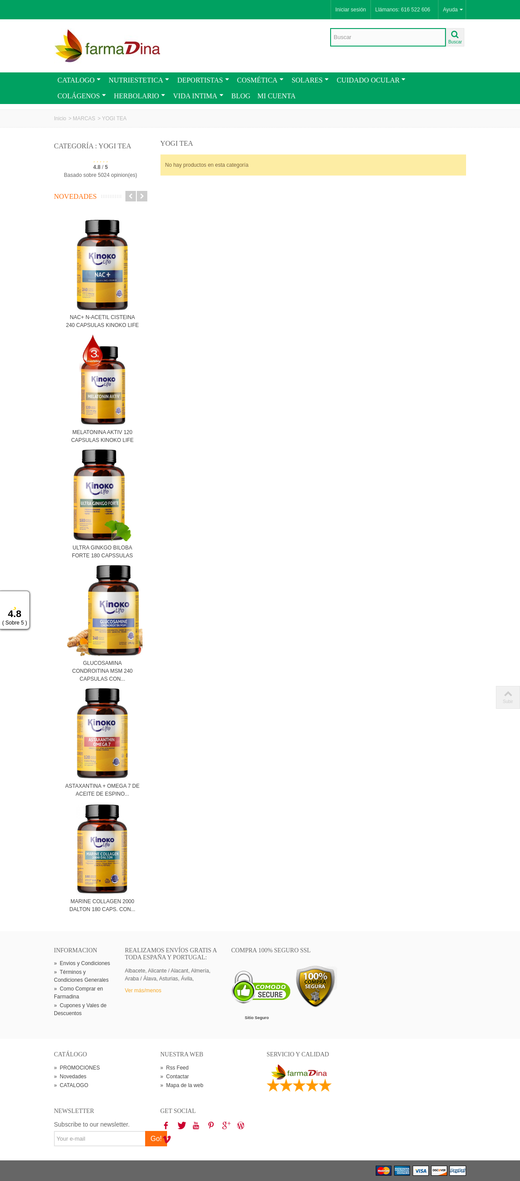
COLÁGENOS (81, 96)
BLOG (241, 96)
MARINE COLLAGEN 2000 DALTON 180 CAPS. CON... (102, 905)
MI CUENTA (276, 96)
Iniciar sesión (350, 10)
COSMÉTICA (260, 80)
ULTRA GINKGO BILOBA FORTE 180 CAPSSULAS (102, 552)
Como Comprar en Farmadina (78, 993)
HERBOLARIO (139, 96)
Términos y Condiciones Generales (81, 976)
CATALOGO (79, 80)
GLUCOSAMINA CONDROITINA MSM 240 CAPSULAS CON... (102, 671)
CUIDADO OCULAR (371, 80)
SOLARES (310, 80)
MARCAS (84, 118)
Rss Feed (174, 1068)
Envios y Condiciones (82, 963)
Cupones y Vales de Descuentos (80, 1009)
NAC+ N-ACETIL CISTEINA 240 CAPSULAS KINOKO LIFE (102, 321)
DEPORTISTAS (203, 80)
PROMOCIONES (77, 1068)
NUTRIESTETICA (139, 80)
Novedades (75, 196)
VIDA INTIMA (198, 96)
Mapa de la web (181, 1085)
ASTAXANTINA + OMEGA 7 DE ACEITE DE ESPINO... (102, 790)
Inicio (60, 118)
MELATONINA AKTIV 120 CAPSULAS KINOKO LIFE (102, 436)
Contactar (174, 1076)
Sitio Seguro (257, 1018)
